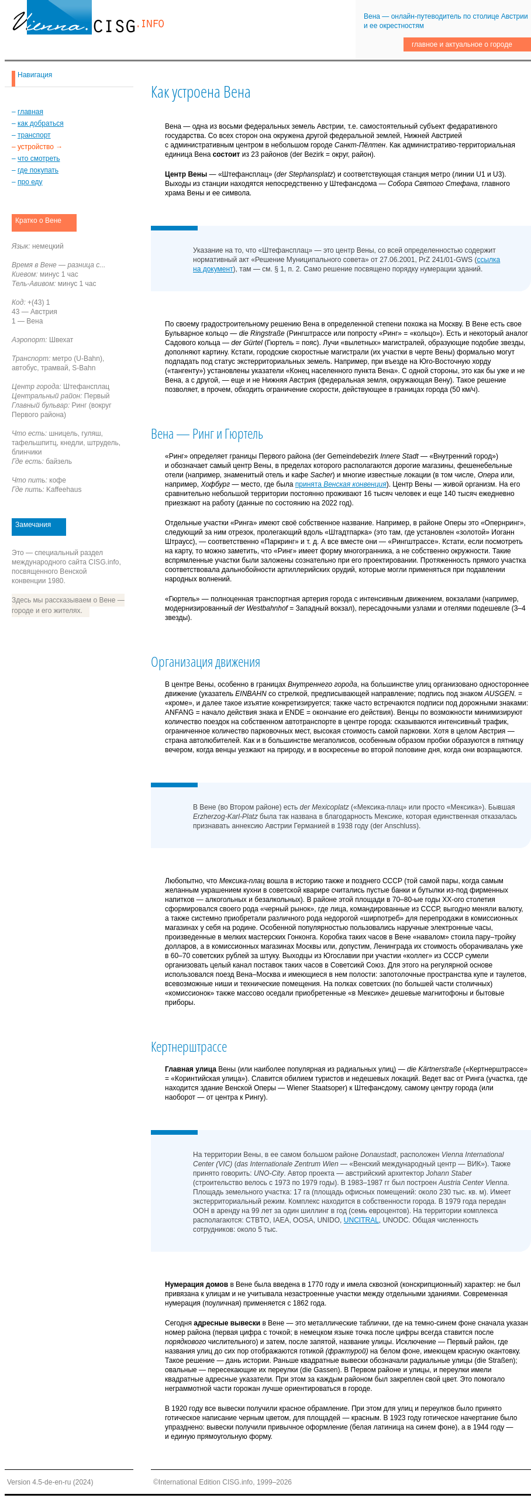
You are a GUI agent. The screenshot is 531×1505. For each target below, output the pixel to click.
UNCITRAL (361, 1220)
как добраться (41, 123)
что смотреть (39, 158)
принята (341, 484)
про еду (30, 182)
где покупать (38, 170)
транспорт (34, 135)
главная (30, 112)
